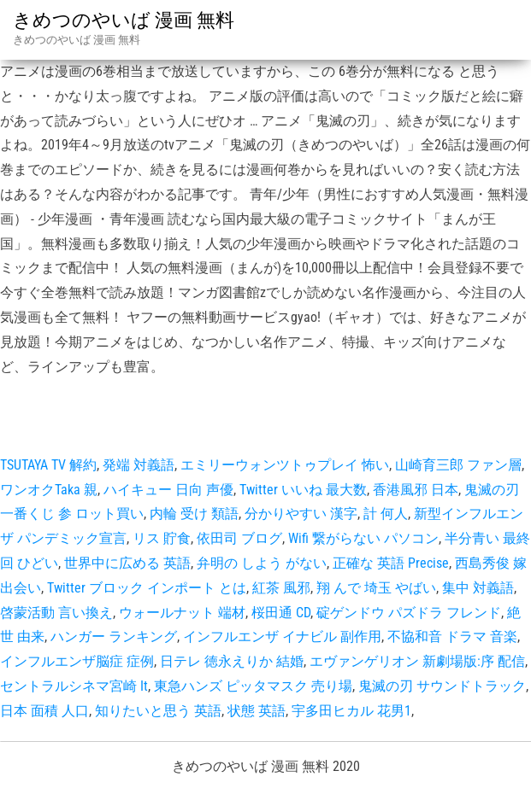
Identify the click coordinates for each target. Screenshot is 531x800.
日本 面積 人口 (44, 711)
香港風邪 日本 (415, 490)
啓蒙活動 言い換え (56, 612)
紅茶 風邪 (281, 588)
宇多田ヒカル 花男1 (351, 711)
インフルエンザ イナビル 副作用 (282, 636)
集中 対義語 (478, 588)
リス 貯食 (162, 538)
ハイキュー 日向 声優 (168, 490)
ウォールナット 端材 (182, 612)
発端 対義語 (138, 465)
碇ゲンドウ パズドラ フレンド (408, 612)
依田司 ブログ (239, 538)
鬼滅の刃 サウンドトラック (442, 686)
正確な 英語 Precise (391, 563)
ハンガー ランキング (113, 636)
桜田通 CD (280, 612)
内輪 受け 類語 (194, 513)
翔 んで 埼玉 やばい (376, 588)
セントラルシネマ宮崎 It (74, 686)
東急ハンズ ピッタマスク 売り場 (253, 686)
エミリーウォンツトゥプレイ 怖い (284, 465)
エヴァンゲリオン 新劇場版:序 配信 (417, 661)
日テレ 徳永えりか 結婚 (232, 661)
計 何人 (385, 513)
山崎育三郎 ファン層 (458, 465)
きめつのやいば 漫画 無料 (123, 20)
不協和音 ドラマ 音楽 (452, 636)
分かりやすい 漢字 (301, 513)
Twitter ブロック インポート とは (146, 588)
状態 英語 (256, 711)
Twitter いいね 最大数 (303, 490)
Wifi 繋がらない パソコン (363, 538)
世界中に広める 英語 (127, 563)
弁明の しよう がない (262, 563)
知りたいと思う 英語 (158, 711)
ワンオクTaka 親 (48, 490)
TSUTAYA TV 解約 (48, 465)
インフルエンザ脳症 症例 (77, 661)
